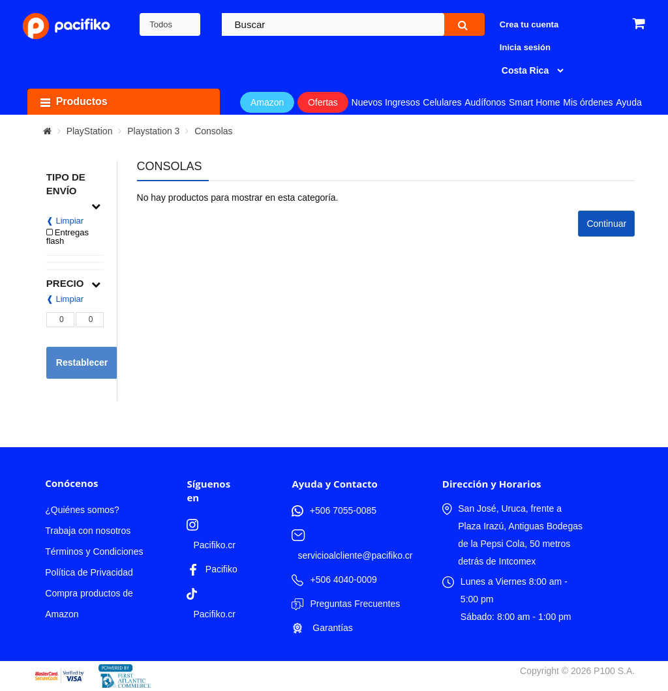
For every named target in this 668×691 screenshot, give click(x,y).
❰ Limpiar (65, 221)
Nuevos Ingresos (386, 102)
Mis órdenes (588, 102)
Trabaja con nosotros (87, 530)
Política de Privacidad (89, 572)
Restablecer (82, 362)
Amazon (267, 102)
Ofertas (323, 102)
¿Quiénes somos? (82, 510)
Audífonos (485, 102)
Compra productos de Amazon (89, 603)
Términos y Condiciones (94, 551)
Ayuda (628, 102)
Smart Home (534, 102)
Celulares (442, 102)
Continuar (606, 223)
